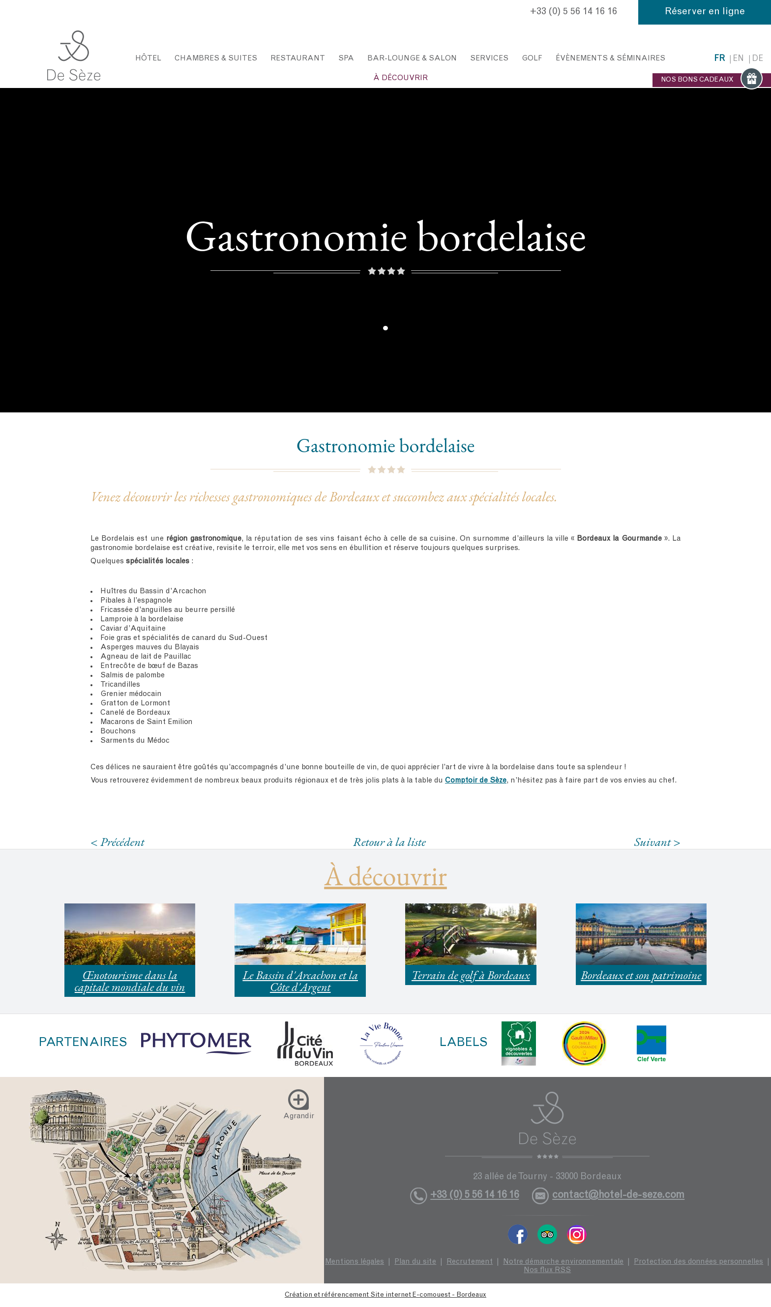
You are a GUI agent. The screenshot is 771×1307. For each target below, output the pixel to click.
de (757, 59)
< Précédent (117, 842)
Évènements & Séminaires (610, 58)
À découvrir (400, 78)
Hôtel (148, 58)
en (738, 59)
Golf (532, 58)
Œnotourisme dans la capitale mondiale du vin (130, 980)
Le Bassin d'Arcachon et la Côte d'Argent (300, 980)
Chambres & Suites (216, 58)
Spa (346, 58)
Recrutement (469, 1262)
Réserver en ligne (705, 12)
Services (489, 58)
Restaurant (297, 58)
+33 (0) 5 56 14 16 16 (573, 12)
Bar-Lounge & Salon (412, 58)
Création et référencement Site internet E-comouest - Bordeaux (385, 1295)
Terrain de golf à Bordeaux (471, 975)
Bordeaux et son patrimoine (641, 975)
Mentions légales (354, 1262)
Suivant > (657, 842)
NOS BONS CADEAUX (712, 80)
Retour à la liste (389, 841)
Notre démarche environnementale (563, 1262)
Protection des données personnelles (698, 1262)
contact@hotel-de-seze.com (618, 1196)
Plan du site (415, 1262)
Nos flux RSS (547, 1270)
